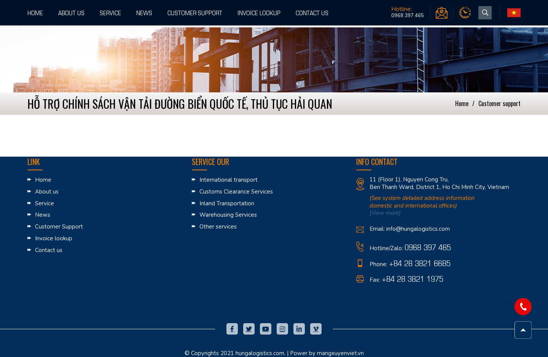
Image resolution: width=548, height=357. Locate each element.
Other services (218, 226)
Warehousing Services (228, 215)
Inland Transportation (226, 203)
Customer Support (194, 12)
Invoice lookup (258, 12)
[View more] (385, 213)
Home (35, 12)
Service (110, 12)
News (144, 12)
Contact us (312, 12)
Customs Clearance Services (236, 191)
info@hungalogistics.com (418, 229)
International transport (228, 180)
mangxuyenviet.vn (340, 353)
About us (71, 12)
